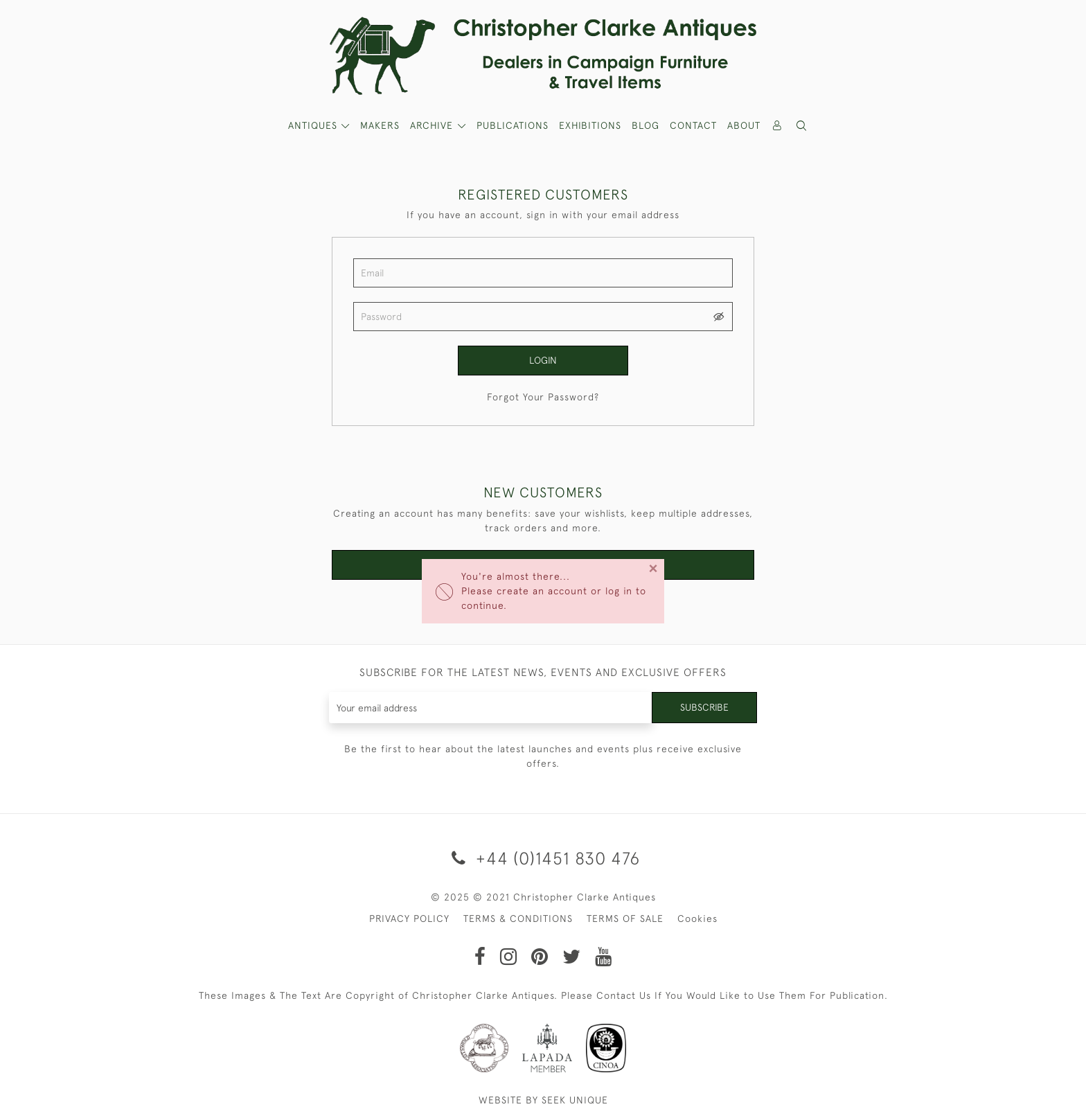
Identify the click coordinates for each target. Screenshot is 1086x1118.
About (743, 125)
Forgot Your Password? (543, 396)
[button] (802, 125)
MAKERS (380, 125)
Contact (693, 125)
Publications (513, 125)
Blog (645, 125)
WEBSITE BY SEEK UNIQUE (543, 1100)
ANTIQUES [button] (314, 125)
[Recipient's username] (490, 707)
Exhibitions (590, 125)
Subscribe (704, 707)
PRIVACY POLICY (409, 918)
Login (543, 360)
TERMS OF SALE (625, 918)
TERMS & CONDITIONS (518, 918)
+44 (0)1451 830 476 (543, 858)
